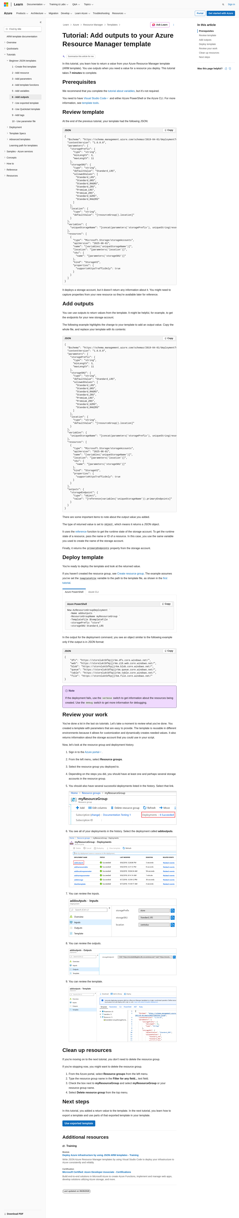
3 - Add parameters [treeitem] (22, 78)
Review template (207, 35)
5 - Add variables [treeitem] (20, 91)
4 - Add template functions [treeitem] (25, 85)
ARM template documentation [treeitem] (22, 36)
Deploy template (207, 44)
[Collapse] (40, 22)
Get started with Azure (220, 13)
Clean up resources (209, 52)
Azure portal (92, 752)
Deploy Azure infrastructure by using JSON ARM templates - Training (100, 1155)
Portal (200, 13)
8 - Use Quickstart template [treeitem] (26, 109)
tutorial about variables (121, 91)
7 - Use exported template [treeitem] (25, 103)
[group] (119, 209)
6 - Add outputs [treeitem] (20, 97)
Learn (66, 24)
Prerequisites (206, 31)
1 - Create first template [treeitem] (24, 66)
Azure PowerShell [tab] (74, 592)
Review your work (208, 48)
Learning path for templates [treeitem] (23, 145)
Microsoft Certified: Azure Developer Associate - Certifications (96, 1172)
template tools (90, 103)
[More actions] (174, 25)
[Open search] (223, 4)
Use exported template (79, 1123)
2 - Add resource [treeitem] (20, 73)
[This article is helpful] (226, 69)
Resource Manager (93, 24)
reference (81, 531)
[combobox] (22, 29)
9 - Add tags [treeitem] (18, 115)
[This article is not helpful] (230, 69)
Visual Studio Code (95, 98)
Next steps (204, 57)
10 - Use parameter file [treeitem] (24, 121)
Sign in (231, 4)
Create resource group (130, 573)
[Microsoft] (6, 4)
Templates (112, 24)
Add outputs (205, 39)
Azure (76, 24)
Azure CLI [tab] (93, 592)
